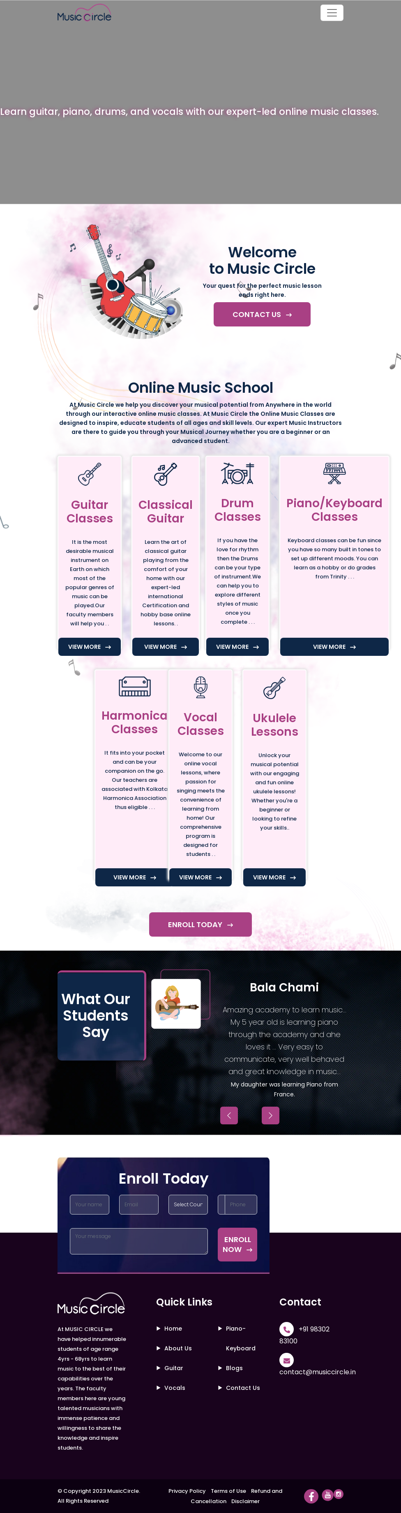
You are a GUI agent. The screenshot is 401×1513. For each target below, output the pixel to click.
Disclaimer (245, 1501)
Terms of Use (228, 1491)
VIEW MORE (89, 647)
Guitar (173, 1368)
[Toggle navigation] (331, 13)
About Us (178, 1348)
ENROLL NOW (237, 1244)
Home (173, 1328)
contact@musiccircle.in (317, 1372)
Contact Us (243, 1388)
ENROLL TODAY (200, 924)
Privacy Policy (187, 1491)
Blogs (234, 1368)
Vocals (174, 1388)
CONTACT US (262, 314)
